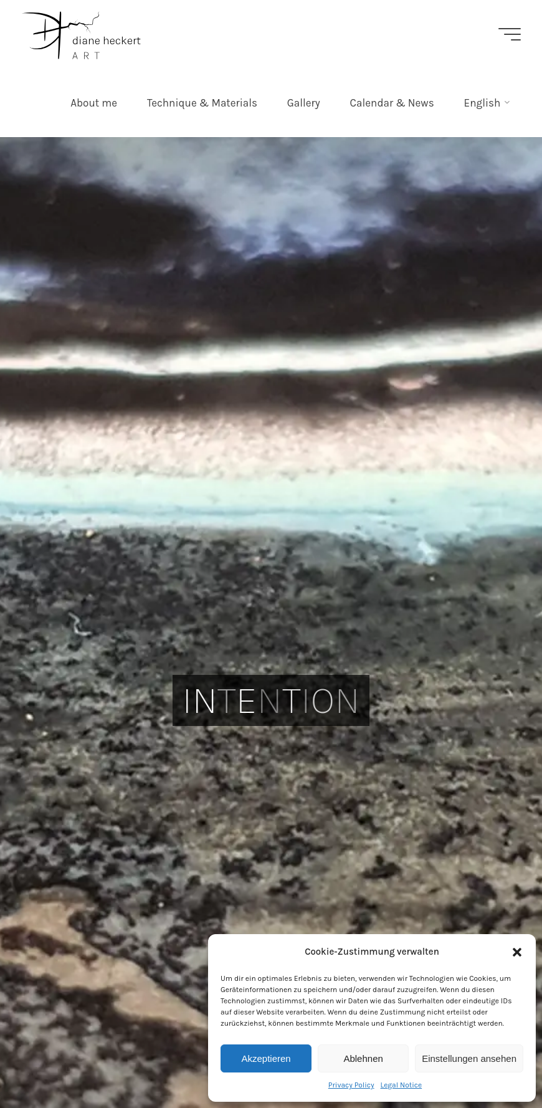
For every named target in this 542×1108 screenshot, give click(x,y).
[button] (517, 952)
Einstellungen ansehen (469, 1058)
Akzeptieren (265, 1058)
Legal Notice (401, 1085)
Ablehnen (363, 1058)
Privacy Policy (351, 1085)
